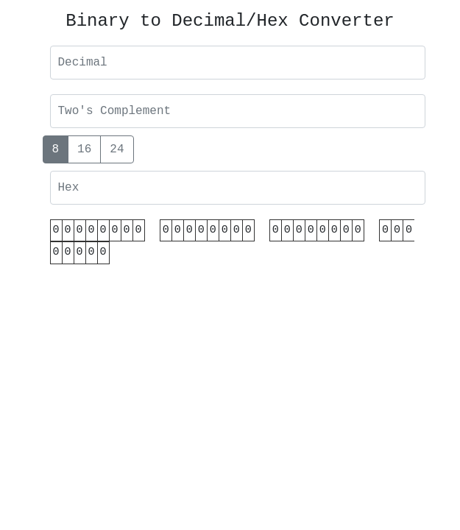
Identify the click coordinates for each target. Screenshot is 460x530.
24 (117, 149)
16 (84, 149)
